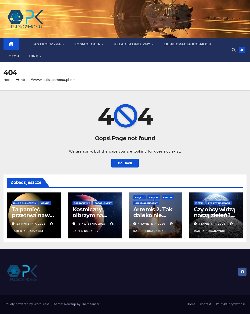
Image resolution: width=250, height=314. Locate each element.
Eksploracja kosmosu (187, 44)
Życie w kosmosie (219, 203)
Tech (14, 56)
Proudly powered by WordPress (27, 304)
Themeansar (90, 304)
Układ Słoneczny (132, 44)
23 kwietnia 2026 (31, 223)
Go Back (125, 163)
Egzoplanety (103, 203)
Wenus (45, 203)
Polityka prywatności (231, 304)
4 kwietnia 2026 (152, 223)
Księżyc (140, 197)
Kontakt (205, 304)
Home (9, 80)
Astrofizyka (48, 44)
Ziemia (199, 203)
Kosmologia (87, 44)
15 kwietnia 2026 (92, 223)
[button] (234, 50)
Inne (34, 56)
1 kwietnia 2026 (213, 223)
